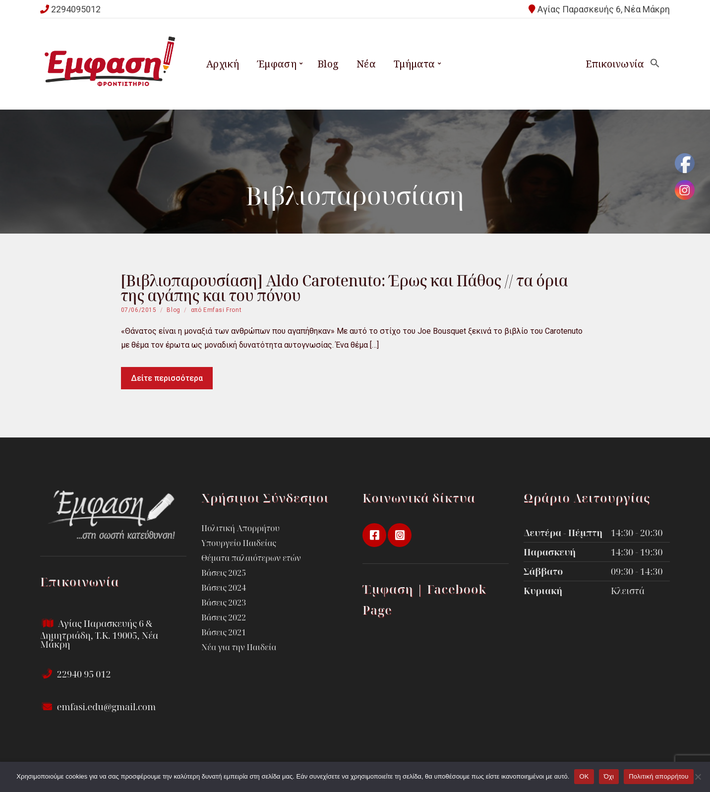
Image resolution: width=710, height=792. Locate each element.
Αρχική (222, 63)
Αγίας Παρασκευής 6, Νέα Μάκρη (603, 9)
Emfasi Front (222, 309)
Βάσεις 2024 (223, 588)
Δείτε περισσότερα (167, 378)
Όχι (609, 776)
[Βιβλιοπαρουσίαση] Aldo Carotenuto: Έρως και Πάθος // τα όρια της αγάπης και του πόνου (344, 287)
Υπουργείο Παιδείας (238, 543)
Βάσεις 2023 (223, 603)
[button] (655, 63)
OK (584, 776)
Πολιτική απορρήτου (658, 776)
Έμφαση (276, 63)
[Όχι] (698, 777)
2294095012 (76, 9)
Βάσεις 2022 (223, 617)
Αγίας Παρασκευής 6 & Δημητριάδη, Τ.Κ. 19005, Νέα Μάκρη (99, 633)
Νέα (366, 63)
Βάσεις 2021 (223, 632)
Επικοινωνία (615, 63)
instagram (400, 535)
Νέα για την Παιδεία (238, 647)
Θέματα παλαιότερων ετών (251, 558)
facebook (374, 535)
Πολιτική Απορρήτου (240, 528)
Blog (328, 63)
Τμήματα (414, 63)
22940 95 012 (75, 674)
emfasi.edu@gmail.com (98, 707)
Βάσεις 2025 (223, 573)
